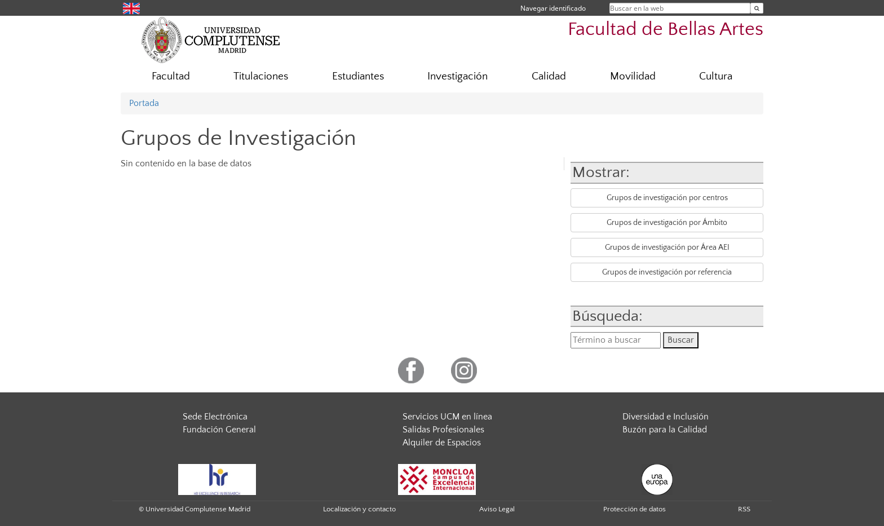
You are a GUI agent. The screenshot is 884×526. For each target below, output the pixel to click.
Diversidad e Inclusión (665, 417)
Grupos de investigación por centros (667, 197)
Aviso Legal (497, 509)
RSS (744, 509)
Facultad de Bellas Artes (665, 29)
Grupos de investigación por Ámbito (667, 222)
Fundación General (219, 430)
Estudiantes (358, 76)
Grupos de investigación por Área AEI (667, 247)
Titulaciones (260, 76)
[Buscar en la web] (756, 8)
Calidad (549, 76)
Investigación (457, 76)
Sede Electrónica (215, 417)
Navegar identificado (553, 8)
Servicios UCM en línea (447, 417)
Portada (144, 103)
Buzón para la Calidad (664, 430)
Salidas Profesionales (443, 430)
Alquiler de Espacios (442, 442)
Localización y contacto (359, 509)
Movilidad (633, 76)
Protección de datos (634, 509)
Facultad (171, 76)
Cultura (715, 76)
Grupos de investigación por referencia (667, 272)
